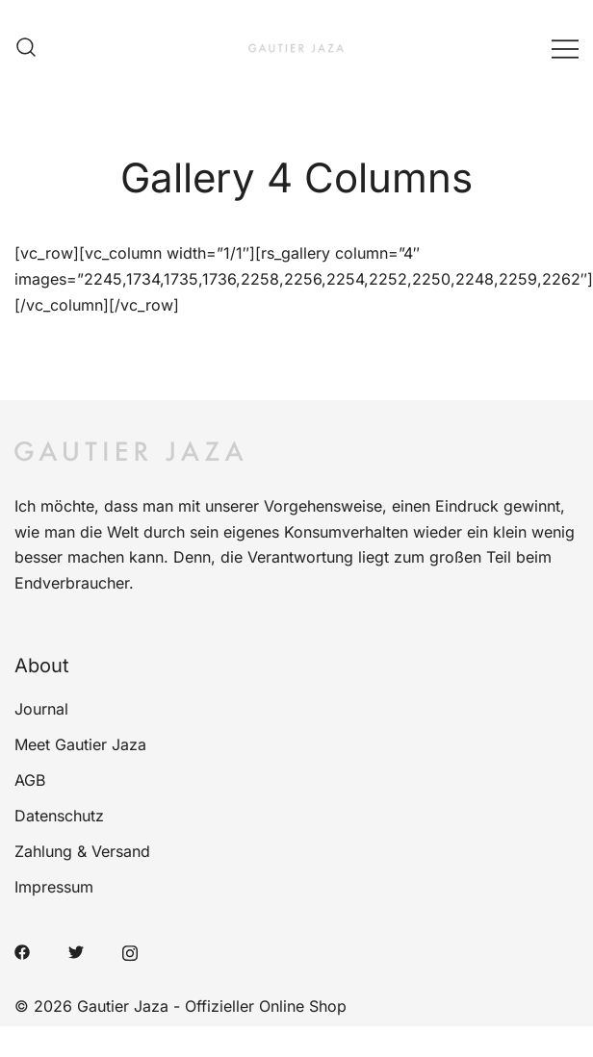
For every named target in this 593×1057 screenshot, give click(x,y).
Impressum (53, 886)
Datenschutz (59, 815)
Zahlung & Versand (82, 851)
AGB (29, 780)
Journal (41, 708)
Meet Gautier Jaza (80, 744)
